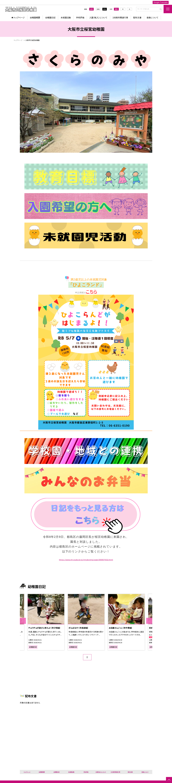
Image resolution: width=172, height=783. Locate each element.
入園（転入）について (98, 17)
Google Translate (161, 2)
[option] (46, 622)
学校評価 (80, 17)
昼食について (152, 17)
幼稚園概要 (35, 17)
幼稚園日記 (50, 17)
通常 (91, 9)
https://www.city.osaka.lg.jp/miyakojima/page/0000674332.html (86, 559)
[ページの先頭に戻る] (169, 780)
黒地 (104, 9)
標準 (116, 9)
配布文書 (137, 17)
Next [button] (149, 621)
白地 (98, 9)
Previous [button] (23, 621)
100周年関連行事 (120, 17)
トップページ (19, 17)
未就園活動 (66, 17)
